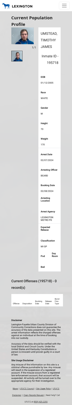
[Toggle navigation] (64, 5)
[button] (13, 35)
